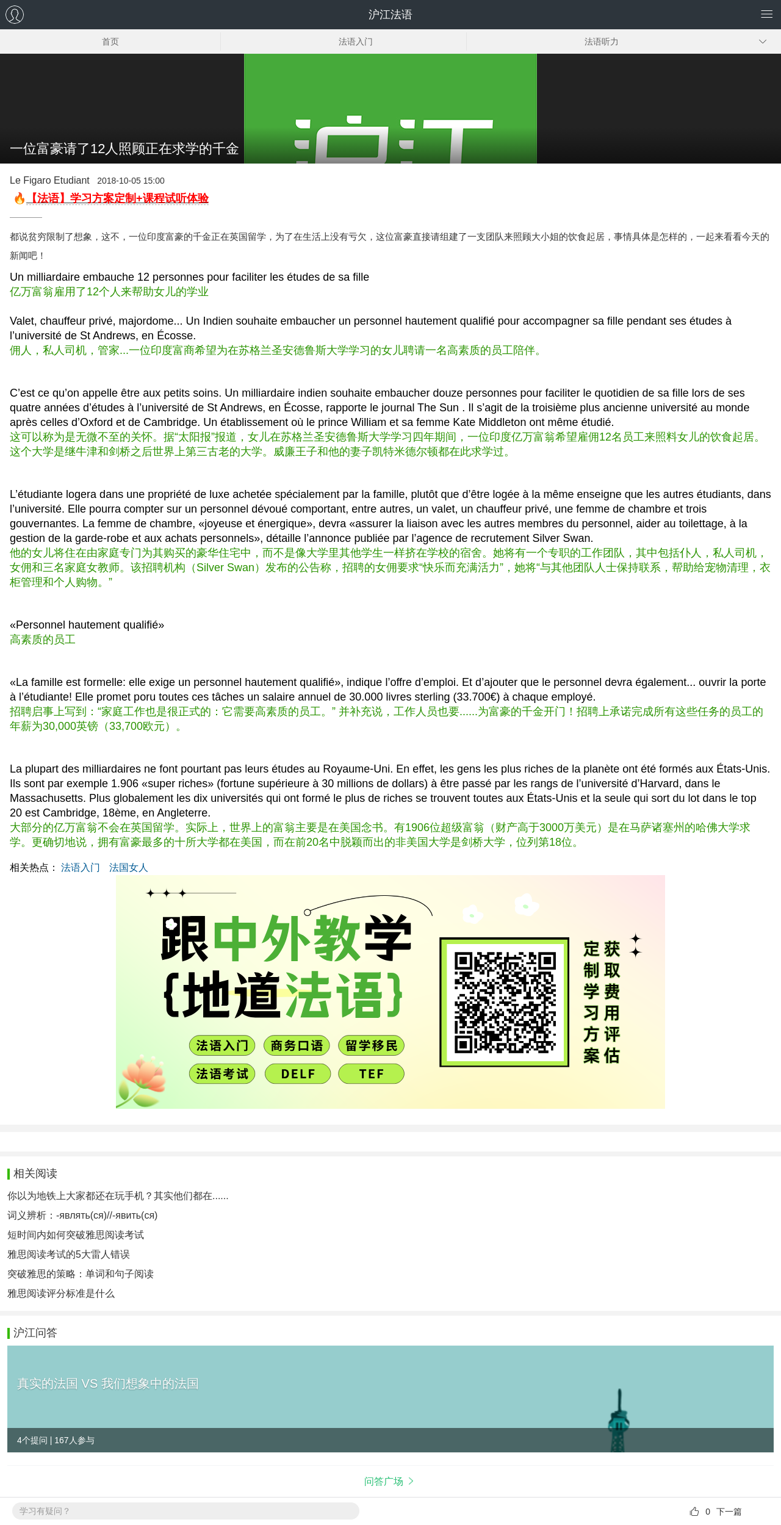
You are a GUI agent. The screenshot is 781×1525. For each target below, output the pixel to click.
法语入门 (80, 867)
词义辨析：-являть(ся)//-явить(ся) (82, 1215)
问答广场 (383, 1481)
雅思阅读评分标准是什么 (61, 1293)
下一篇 (729, 1511)
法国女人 (128, 867)
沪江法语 (390, 15)
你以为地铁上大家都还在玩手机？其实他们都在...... (118, 1196)
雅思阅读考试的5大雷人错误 (68, 1254)
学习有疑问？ (45, 1511)
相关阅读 (35, 1173)
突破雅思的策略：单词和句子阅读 (80, 1274)
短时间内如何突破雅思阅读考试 (75, 1235)
